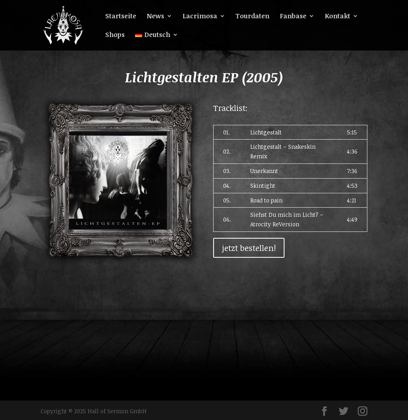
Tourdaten (252, 16)
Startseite (120, 16)
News (155, 16)
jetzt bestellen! (249, 247)
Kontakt (337, 16)
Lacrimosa (199, 16)
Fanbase (293, 16)
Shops (115, 35)
